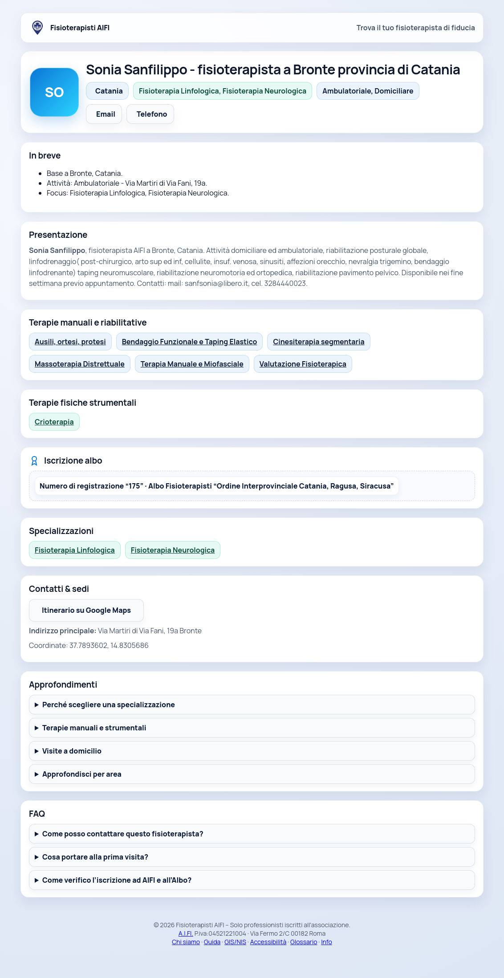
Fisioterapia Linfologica (75, 550)
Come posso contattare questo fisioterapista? (122, 834)
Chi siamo (186, 941)
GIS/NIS (235, 941)
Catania (109, 91)
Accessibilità (268, 941)
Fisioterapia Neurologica (173, 550)
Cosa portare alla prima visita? (95, 857)
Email (105, 114)
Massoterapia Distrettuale (80, 364)
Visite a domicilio (72, 751)
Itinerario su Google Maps (93, 612)
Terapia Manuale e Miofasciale (192, 364)
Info (326, 941)
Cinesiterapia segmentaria (318, 341)
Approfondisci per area (82, 774)
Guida (212, 941)
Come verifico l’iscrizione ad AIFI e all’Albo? (116, 880)
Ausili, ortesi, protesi (70, 341)
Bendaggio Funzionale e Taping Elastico (189, 341)
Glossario (303, 941)
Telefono (152, 114)
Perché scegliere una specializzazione (108, 704)
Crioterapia (54, 422)
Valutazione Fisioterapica (303, 364)
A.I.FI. (186, 933)
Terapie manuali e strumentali (94, 728)
